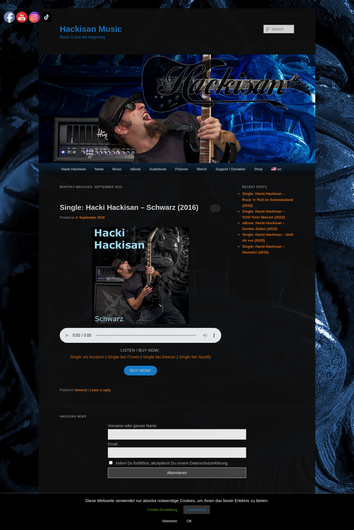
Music (117, 169)
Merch (202, 169)
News (99, 169)
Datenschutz (197, 510)
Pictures (181, 169)
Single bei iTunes (124, 356)
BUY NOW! (140, 370)
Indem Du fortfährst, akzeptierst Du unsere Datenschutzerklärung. (168, 463)
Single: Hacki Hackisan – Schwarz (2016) (129, 207)
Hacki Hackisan (73, 169)
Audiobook (157, 169)
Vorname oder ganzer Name (132, 426)
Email (113, 444)
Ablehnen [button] (169, 521)
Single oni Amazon (87, 356)
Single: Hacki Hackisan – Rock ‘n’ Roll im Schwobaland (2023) (267, 199)
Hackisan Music (91, 28)
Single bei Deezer (159, 356)
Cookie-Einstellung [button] (162, 510)
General (80, 390)
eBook (136, 169)
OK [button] (189, 521)
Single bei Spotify (195, 356)
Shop (258, 169)
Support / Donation (230, 169)
